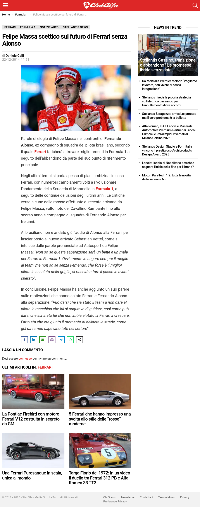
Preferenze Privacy (115, 501)
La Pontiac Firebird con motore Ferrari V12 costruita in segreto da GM (31, 418)
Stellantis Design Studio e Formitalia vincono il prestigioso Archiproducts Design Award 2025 (167, 150)
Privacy (184, 497)
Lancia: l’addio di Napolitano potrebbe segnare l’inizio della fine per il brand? (168, 165)
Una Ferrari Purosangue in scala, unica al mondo (32, 475)
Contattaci (146, 497)
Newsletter (128, 497)
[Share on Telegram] (61, 339)
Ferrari (45, 367)
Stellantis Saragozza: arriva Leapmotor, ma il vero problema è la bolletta (169, 116)
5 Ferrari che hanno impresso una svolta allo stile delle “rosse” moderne (100, 418)
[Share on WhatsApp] (70, 339)
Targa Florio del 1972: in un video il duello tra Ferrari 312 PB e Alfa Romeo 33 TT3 (99, 477)
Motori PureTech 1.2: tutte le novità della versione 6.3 (166, 177)
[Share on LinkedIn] (33, 339)
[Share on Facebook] (24, 339)
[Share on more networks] (79, 339)
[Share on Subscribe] (51, 339)
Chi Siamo (109, 497)
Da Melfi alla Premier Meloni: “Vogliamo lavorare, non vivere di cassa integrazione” (169, 85)
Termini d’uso (166, 497)
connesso (25, 358)
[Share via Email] (42, 339)
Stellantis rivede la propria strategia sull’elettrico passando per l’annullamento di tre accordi (166, 101)
